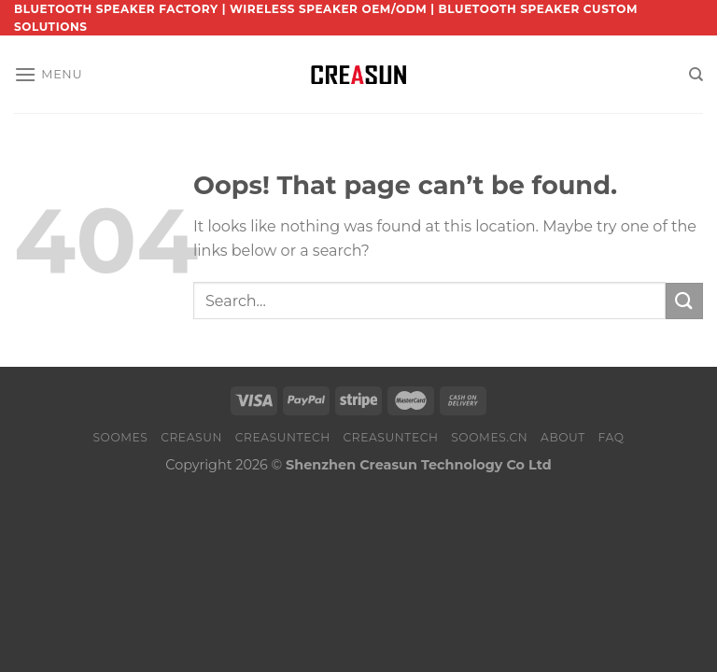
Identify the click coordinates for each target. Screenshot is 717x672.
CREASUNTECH (282, 437)
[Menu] (48, 74)
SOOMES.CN (489, 437)
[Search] (696, 74)
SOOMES (120, 437)
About (563, 437)
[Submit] (684, 301)
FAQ (611, 437)
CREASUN (191, 437)
